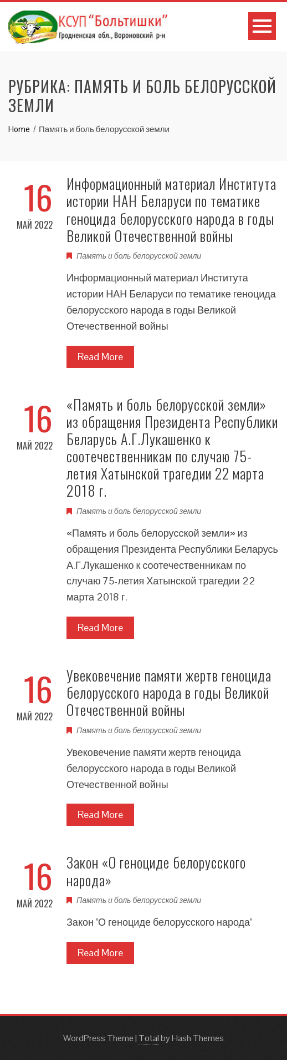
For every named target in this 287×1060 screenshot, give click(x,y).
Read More (100, 356)
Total (149, 1038)
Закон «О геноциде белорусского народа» (156, 870)
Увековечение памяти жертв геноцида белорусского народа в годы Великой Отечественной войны (168, 692)
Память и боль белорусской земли (138, 256)
